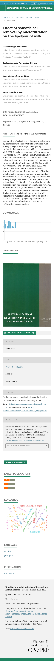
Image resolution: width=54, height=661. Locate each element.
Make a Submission (16, 462)
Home (6, 18)
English (7, 551)
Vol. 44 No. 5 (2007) (30, 18)
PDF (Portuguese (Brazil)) (20, 333)
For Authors (9, 573)
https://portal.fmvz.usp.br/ (22, 628)
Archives (15, 18)
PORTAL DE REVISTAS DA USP (14, 4)
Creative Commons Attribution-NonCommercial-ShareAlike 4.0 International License (26, 614)
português (8, 555)
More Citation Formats (19, 446)
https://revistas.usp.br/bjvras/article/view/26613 (25, 440)
